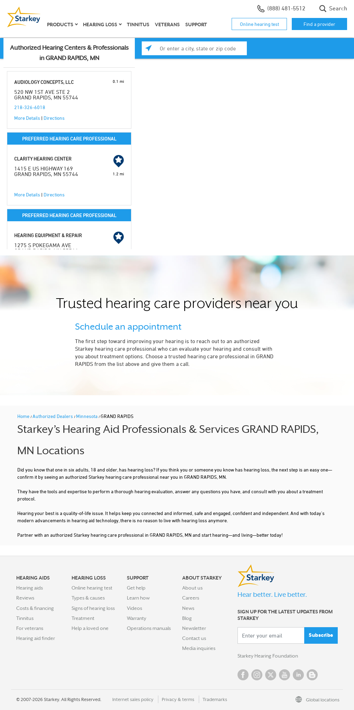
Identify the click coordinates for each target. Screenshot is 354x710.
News (188, 608)
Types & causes (88, 598)
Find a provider (319, 24)
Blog (187, 618)
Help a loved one (90, 628)
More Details (27, 118)
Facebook (243, 674)
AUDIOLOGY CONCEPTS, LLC (44, 82)
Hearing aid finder (35, 638)
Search (333, 8)
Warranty (136, 618)
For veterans (29, 628)
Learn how (138, 598)
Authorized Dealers (53, 416)
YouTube (284, 674)
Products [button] (60, 24)
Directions (54, 118)
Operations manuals (149, 628)
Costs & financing (35, 608)
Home (23, 416)
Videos (134, 608)
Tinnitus (138, 24)
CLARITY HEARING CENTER (43, 159)
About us (192, 588)
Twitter (270, 674)
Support (196, 24)
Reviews (25, 598)
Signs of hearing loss (93, 608)
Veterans (167, 24)
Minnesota (87, 416)
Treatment (83, 618)
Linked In (298, 674)
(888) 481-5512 (281, 8)
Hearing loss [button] (100, 24)
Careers (190, 598)
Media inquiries (198, 648)
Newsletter (194, 628)
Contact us (194, 638)
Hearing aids (29, 588)
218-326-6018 (29, 107)
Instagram (256, 674)
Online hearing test (259, 24)
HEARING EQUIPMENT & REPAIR (48, 235)
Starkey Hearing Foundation (267, 656)
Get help (136, 588)
